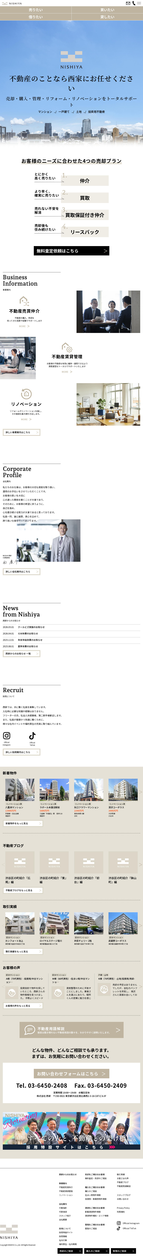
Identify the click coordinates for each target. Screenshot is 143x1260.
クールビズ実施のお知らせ (31, 627)
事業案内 (63, 1183)
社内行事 (63, 1240)
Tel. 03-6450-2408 (41, 1085)
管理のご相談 (119, 1251)
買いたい (107, 9)
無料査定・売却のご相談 (96, 1178)
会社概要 (63, 1219)
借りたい (36, 16)
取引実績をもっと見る (17, 951)
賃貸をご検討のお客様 (95, 1207)
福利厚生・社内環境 (68, 1244)
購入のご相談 (93, 1251)
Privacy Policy (123, 1207)
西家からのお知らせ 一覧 (18, 653)
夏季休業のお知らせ (28, 646)
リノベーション (66, 1195)
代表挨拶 (63, 1211)
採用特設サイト (66, 1232)
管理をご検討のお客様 (95, 1224)
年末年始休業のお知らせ (30, 640)
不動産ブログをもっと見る (19, 890)
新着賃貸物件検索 (93, 1211)
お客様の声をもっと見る (18, 1005)
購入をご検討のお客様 (95, 1187)
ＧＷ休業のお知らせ (28, 633)
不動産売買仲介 (66, 1187)
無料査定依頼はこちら (57, 251)
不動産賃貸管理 (66, 1191)
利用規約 (121, 1211)
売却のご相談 (66, 1251)
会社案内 (63, 1204)
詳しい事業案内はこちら (18, 432)
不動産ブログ (123, 1182)
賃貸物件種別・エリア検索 (97, 1215)
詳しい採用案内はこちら (18, 752)
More (22, 326)
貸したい (107, 16)
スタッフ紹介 (65, 1215)
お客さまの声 (123, 1178)
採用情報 (63, 1236)
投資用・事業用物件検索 (96, 1199)
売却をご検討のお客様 (95, 1174)
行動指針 (63, 1207)
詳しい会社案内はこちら (18, 571)
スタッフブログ (124, 1195)
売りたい (36, 9)
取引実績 (121, 1174)
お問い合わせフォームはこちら (67, 1074)
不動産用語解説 (124, 1186)
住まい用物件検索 (93, 1195)
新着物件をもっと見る (17, 823)
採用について (65, 1228)
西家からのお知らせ (68, 1174)
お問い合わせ (123, 1199)
